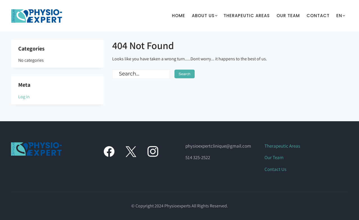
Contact (318, 16)
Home (178, 16)
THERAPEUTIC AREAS (247, 16)
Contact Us (275, 169)
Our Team (288, 16)
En (339, 16)
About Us (203, 16)
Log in (24, 97)
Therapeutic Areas (282, 146)
